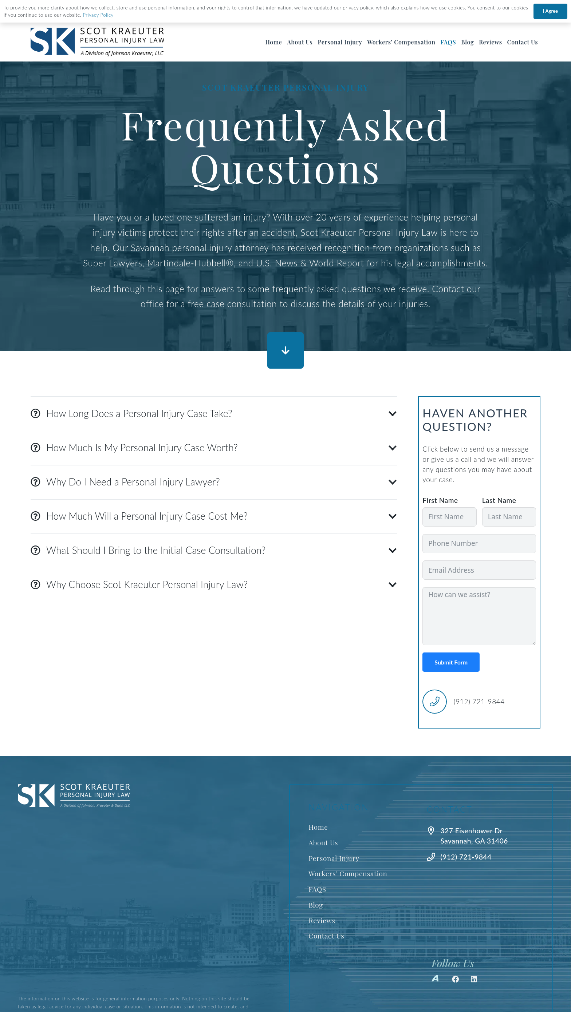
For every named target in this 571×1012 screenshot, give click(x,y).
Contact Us (326, 935)
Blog (315, 904)
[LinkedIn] (474, 979)
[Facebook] (455, 979)
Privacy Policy (98, 15)
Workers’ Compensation (347, 873)
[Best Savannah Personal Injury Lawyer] (97, 42)
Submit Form (451, 662)
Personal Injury (333, 858)
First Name (440, 500)
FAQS (317, 889)
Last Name (499, 500)
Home (318, 827)
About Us (323, 842)
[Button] (285, 350)
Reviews (321, 920)
